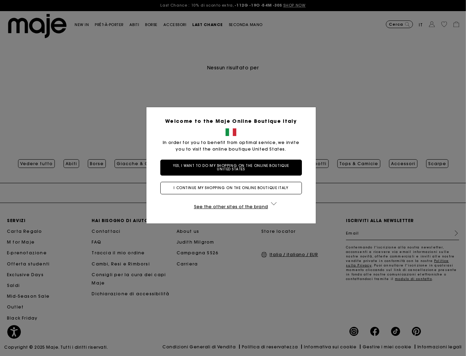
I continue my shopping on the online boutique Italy (233, 188)
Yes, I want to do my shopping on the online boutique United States (233, 167)
